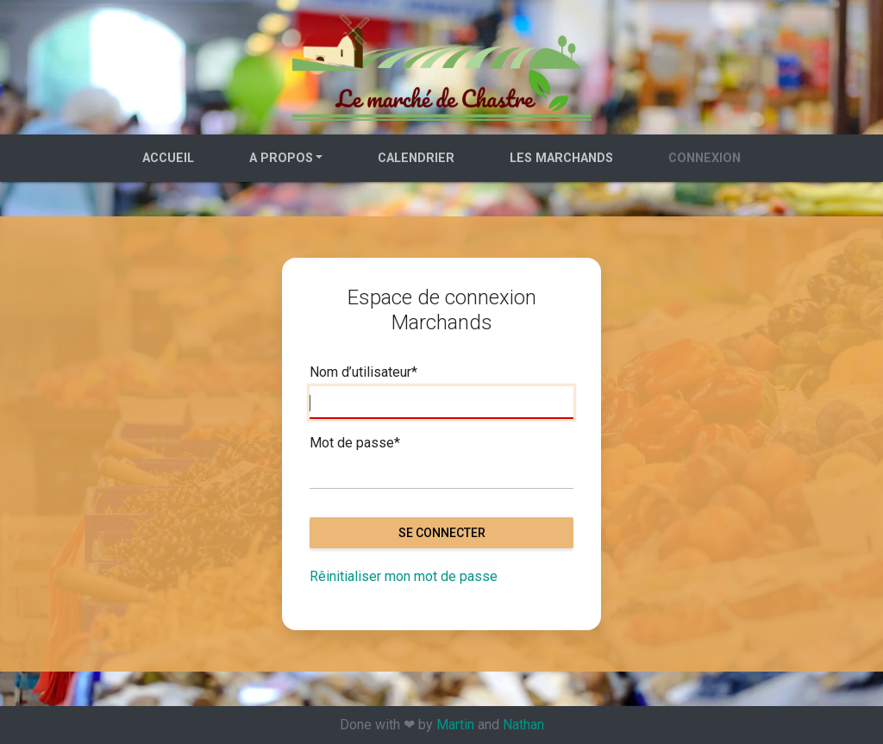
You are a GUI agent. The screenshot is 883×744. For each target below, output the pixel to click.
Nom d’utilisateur (363, 372)
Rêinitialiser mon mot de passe (404, 576)
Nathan (523, 724)
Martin (455, 724)
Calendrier (416, 158)
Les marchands (561, 158)
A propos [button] (281, 158)
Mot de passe (355, 443)
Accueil (168, 158)
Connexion (704, 158)
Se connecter (441, 533)
